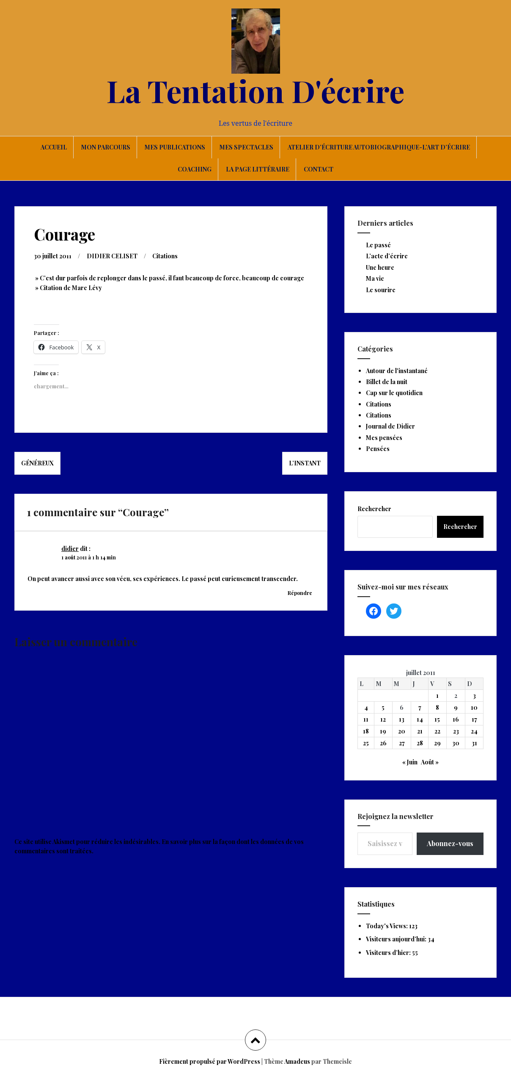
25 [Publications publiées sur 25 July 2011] (366, 743)
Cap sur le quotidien (394, 393)
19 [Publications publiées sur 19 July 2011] (383, 731)
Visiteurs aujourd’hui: (397, 939)
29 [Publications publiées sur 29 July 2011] (437, 743)
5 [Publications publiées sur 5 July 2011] (383, 707)
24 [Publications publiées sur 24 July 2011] (474, 731)
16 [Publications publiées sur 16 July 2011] (456, 719)
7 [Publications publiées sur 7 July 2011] (419, 707)
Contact (318, 169)
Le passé (378, 245)
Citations (165, 256)
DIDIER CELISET (112, 256)
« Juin (410, 762)
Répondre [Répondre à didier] (300, 592)
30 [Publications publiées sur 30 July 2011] (455, 743)
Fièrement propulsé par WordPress (209, 1061)
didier (70, 549)
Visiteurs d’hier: (389, 953)
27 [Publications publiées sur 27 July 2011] (402, 743)
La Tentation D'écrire (255, 90)
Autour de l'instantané (397, 371)
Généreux (37, 463)
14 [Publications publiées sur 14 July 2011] (420, 719)
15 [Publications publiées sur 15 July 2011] (437, 719)
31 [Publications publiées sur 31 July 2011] (474, 743)
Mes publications (175, 147)
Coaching (195, 169)
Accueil (54, 147)
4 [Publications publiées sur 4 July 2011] (366, 707)
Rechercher (374, 509)
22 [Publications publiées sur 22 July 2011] (437, 731)
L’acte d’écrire (387, 256)
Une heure (380, 267)
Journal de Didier (390, 426)
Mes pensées (384, 438)
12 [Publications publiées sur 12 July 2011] (383, 719)
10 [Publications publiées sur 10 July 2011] (474, 707)
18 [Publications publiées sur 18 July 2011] (366, 731)
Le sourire (381, 290)
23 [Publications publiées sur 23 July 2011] (456, 731)
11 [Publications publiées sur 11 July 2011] (365, 719)
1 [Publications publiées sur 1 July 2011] (437, 696)
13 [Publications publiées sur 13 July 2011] (401, 719)
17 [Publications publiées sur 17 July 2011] (474, 719)
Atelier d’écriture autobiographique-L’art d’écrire (379, 147)
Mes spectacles (246, 147)
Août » (430, 762)
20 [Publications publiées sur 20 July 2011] (401, 731)
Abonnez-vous (450, 843)
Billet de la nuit (386, 382)
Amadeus (297, 1061)
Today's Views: (387, 926)
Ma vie (375, 278)
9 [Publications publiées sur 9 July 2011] (456, 707)
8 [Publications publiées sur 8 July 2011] (437, 707)
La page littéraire (257, 169)
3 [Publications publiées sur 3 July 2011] (474, 696)
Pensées (378, 449)
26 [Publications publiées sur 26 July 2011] (383, 743)
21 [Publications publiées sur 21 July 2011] (420, 731)
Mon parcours (105, 147)
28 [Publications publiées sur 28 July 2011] (420, 743)
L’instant (305, 463)
